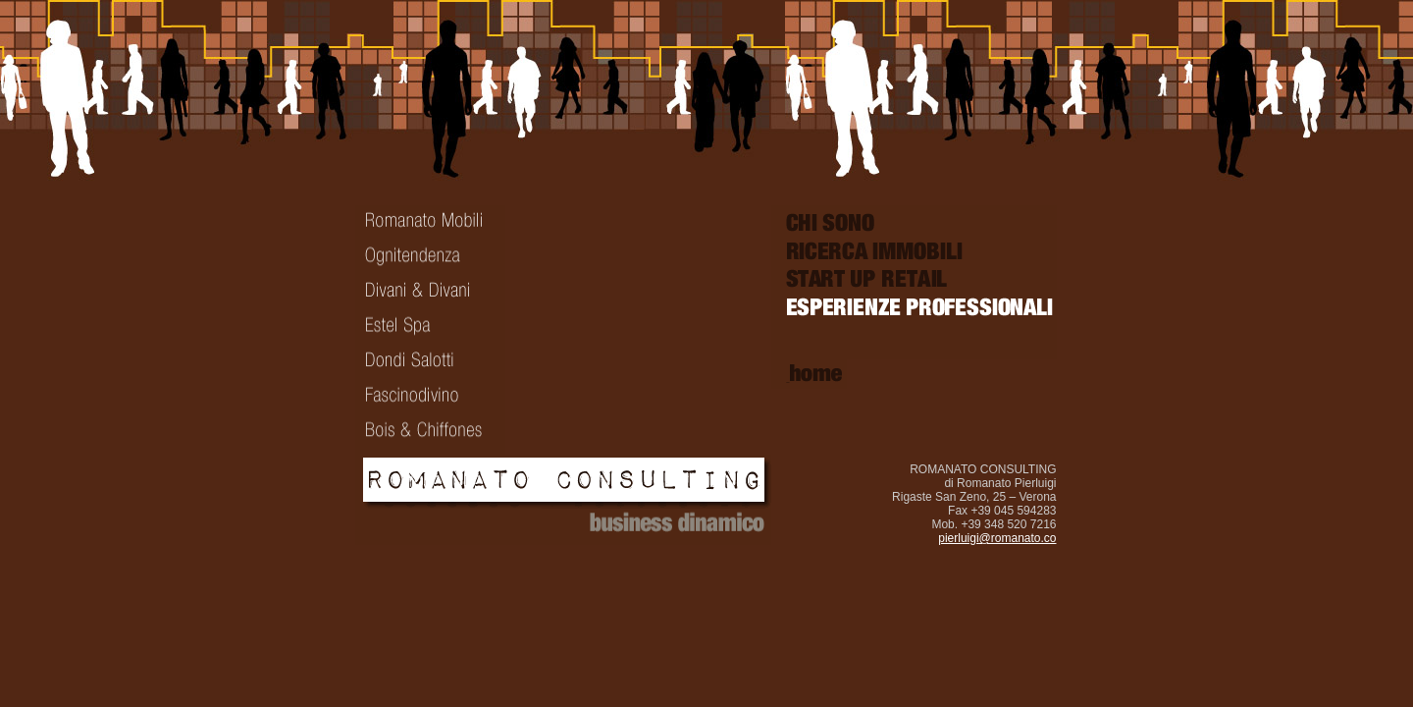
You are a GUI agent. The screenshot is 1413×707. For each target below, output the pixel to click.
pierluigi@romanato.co (997, 538)
